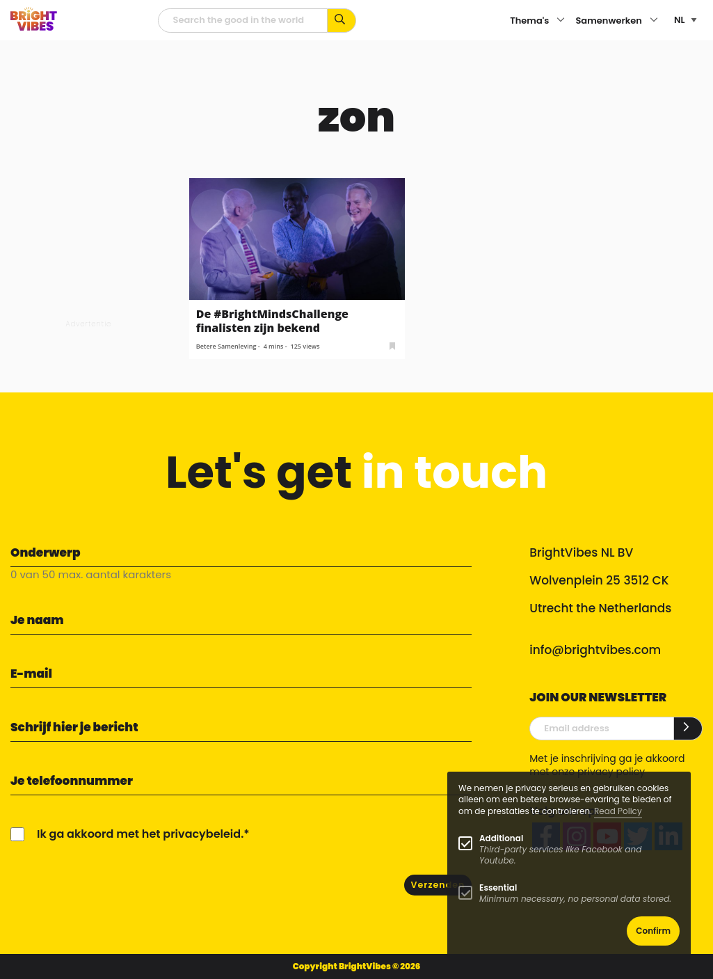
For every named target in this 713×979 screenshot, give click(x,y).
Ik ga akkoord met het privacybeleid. (140, 834)
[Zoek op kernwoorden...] (342, 20)
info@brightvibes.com (595, 650)
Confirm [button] (653, 931)
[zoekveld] (243, 20)
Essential (498, 887)
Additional (501, 838)
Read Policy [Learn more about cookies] (618, 811)
